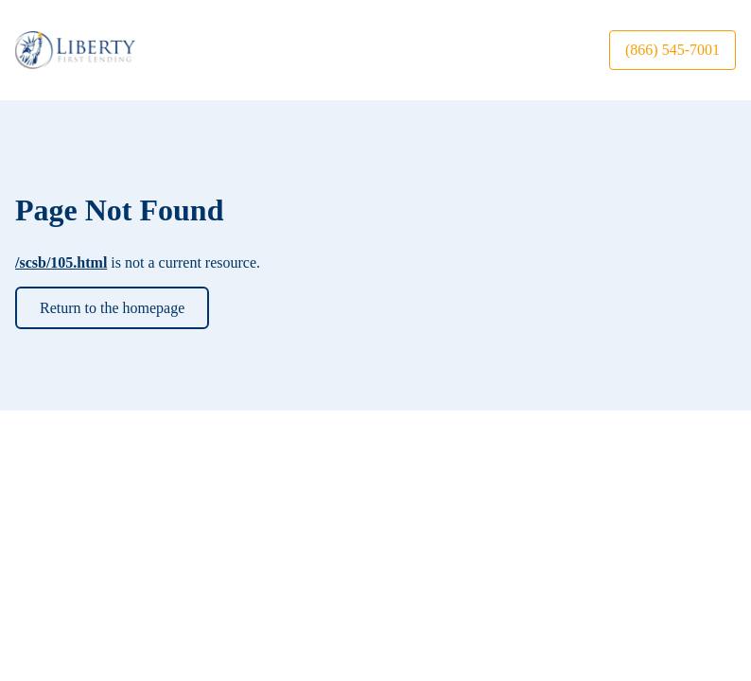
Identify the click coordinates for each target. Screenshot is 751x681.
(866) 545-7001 (672, 50)
